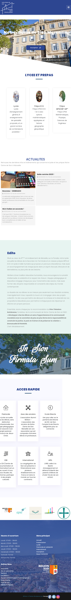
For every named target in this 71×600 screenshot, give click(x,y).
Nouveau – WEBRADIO (11, 191)
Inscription (40, 552)
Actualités (4, 569)
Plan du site (5, 582)
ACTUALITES (35, 159)
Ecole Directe (42, 430)
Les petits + (5, 576)
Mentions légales (7, 585)
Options (4, 573)
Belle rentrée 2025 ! (45, 174)
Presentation (41, 542)
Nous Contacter (42, 554)
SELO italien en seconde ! (13, 209)
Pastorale (28, 430)
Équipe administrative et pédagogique (15, 578)
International (41, 549)
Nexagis (45, 596)
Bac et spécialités (7, 571)
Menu (69, 7)
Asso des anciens (35, 430)
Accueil (39, 540)
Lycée (38, 545)
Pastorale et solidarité (44, 547)
